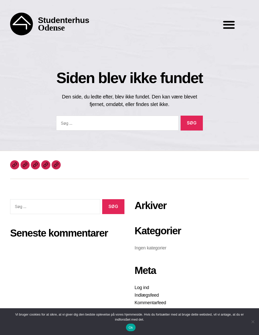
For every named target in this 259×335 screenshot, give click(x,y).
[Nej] (252, 321)
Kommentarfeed (150, 302)
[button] (228, 24)
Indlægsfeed (147, 295)
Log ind (142, 287)
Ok (130, 327)
